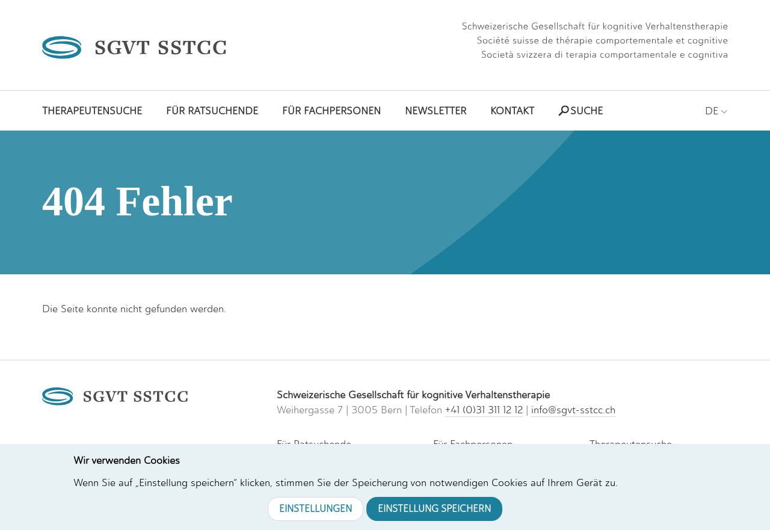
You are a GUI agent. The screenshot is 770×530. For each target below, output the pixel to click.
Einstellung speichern (434, 508)
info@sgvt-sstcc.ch (573, 410)
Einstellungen (315, 508)
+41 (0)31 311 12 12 (484, 410)
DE (716, 111)
